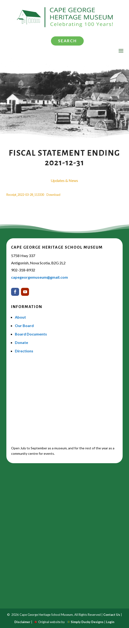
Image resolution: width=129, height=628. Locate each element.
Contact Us (111, 614)
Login (110, 622)
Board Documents (31, 334)
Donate (21, 342)
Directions (24, 351)
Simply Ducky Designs (87, 622)
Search (67, 40)
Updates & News (64, 180)
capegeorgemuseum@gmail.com (39, 277)
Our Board (24, 325)
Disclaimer (22, 622)
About (20, 317)
